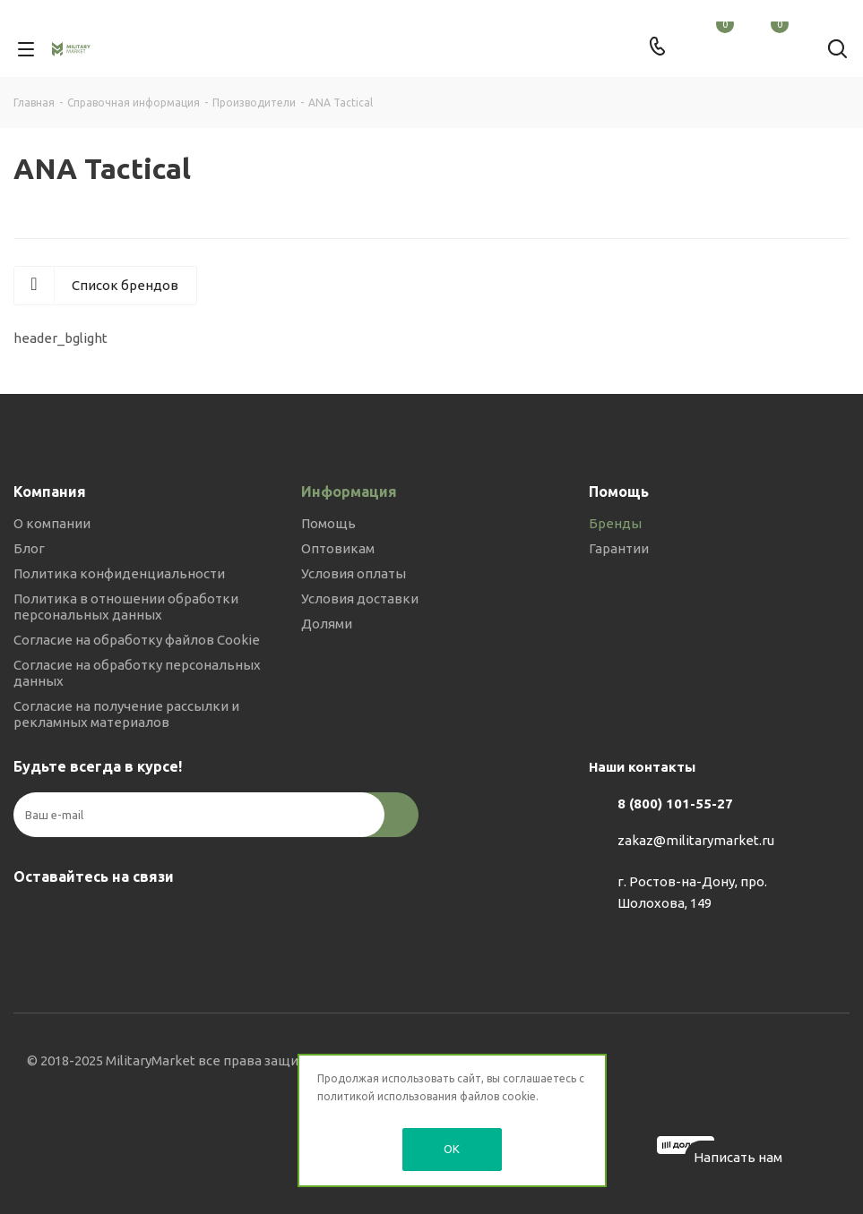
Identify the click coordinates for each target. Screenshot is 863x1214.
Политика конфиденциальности (119, 573)
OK (452, 1148)
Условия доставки (360, 598)
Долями (326, 623)
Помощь (328, 523)
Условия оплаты (353, 573)
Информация (349, 491)
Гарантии (619, 548)
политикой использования (387, 1096)
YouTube (121, 918)
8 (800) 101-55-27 (675, 803)
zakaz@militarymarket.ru (695, 840)
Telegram (76, 918)
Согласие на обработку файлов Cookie (136, 639)
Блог (29, 548)
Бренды (615, 523)
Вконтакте (31, 918)
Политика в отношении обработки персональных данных (125, 606)
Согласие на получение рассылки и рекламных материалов (126, 714)
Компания (49, 491)
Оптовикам (338, 548)
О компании (52, 523)
